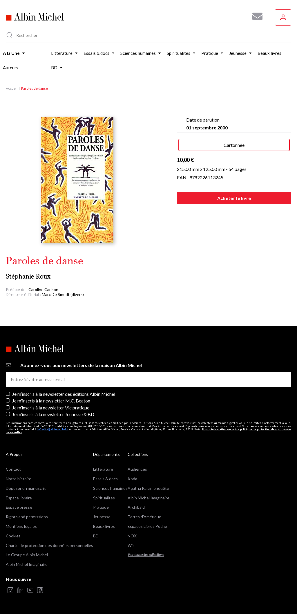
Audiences (137, 469)
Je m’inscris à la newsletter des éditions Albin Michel (63, 394)
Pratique (101, 507)
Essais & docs (105, 478)
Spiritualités (104, 497)
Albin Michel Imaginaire (27, 564)
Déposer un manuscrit (26, 488)
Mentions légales (21, 526)
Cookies (13, 535)
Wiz (131, 545)
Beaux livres (104, 526)
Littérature (103, 469)
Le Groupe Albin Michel (27, 554)
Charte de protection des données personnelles (49, 545)
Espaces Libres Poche (147, 526)
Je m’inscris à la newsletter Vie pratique (50, 407)
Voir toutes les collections (146, 554)
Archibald (136, 507)
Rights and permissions (27, 516)
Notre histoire (18, 478)
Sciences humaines (110, 488)
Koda (132, 478)
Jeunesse (102, 516)
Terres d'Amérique (144, 516)
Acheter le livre (234, 198)
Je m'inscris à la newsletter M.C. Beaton (51, 400)
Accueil (11, 88)
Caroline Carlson (43, 289)
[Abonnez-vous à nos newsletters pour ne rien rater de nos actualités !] (255, 16)
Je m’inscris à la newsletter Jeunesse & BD (53, 414)
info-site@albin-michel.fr (52, 429)
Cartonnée (234, 145)
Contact (13, 469)
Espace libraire (19, 497)
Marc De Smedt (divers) (63, 294)
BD (96, 535)
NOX (132, 535)
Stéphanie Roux (28, 276)
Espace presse (19, 507)
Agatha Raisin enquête (148, 488)
